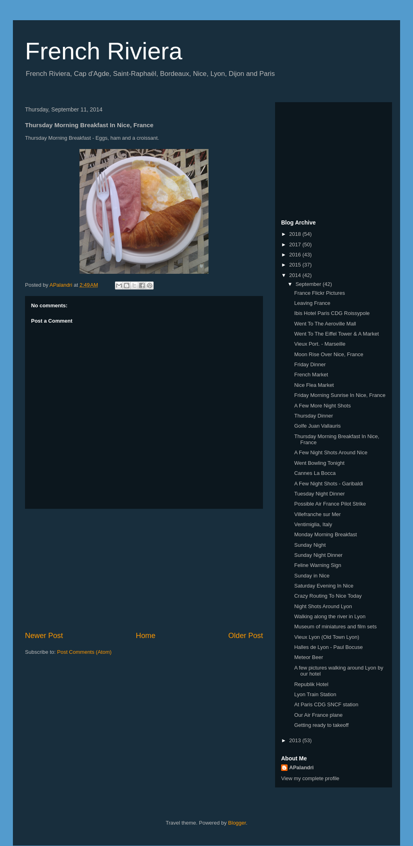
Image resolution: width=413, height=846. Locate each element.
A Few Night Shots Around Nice (330, 452)
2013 (295, 740)
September (309, 284)
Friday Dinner (309, 364)
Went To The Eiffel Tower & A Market (336, 334)
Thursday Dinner (313, 416)
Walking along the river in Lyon (329, 616)
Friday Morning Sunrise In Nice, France (339, 395)
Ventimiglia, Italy (313, 524)
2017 (295, 244)
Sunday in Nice (311, 576)
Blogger (237, 823)
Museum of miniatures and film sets (335, 626)
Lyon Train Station (315, 694)
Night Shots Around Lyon (323, 606)
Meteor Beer (308, 657)
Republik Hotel (311, 684)
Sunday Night (309, 545)
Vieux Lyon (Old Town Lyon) (326, 637)
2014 (295, 275)
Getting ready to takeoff (321, 725)
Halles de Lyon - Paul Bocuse (328, 647)
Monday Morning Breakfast (325, 534)
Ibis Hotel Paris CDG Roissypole (331, 313)
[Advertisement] (143, 569)
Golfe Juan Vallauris (317, 426)
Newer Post (44, 636)
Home (146, 636)
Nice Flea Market (314, 385)
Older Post (245, 636)
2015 (295, 265)
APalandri (301, 767)
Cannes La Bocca (315, 473)
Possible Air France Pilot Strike (330, 504)
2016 (295, 255)
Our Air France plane (318, 715)
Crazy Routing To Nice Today (327, 596)
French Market (311, 375)
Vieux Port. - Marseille (319, 344)
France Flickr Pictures (319, 293)
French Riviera (103, 51)
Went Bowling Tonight (319, 463)
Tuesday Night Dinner (319, 494)
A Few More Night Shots (322, 406)
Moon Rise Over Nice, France (328, 354)
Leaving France (312, 303)
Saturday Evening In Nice (323, 586)
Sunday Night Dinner (318, 555)
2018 (295, 234)
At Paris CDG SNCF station (326, 704)
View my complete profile (310, 778)
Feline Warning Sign (317, 565)
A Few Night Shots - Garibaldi (328, 484)
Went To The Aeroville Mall (325, 324)
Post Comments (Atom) (84, 652)
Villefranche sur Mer (317, 514)
